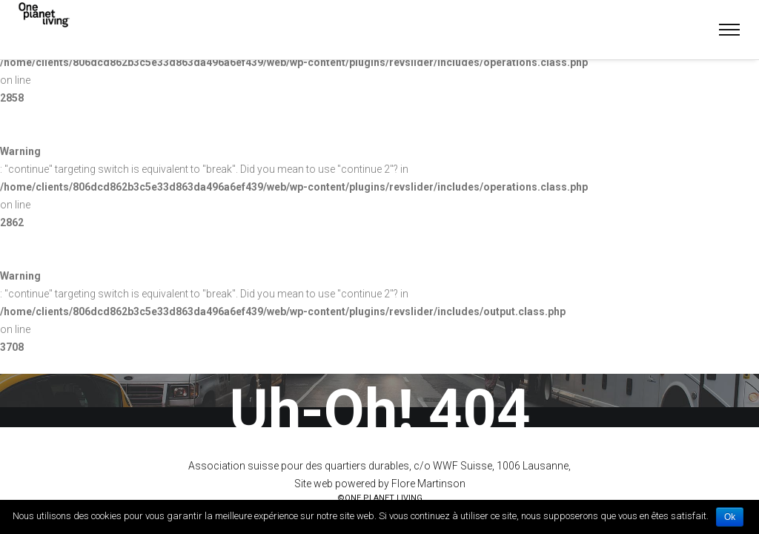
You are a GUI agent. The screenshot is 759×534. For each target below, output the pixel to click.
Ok (729, 517)
